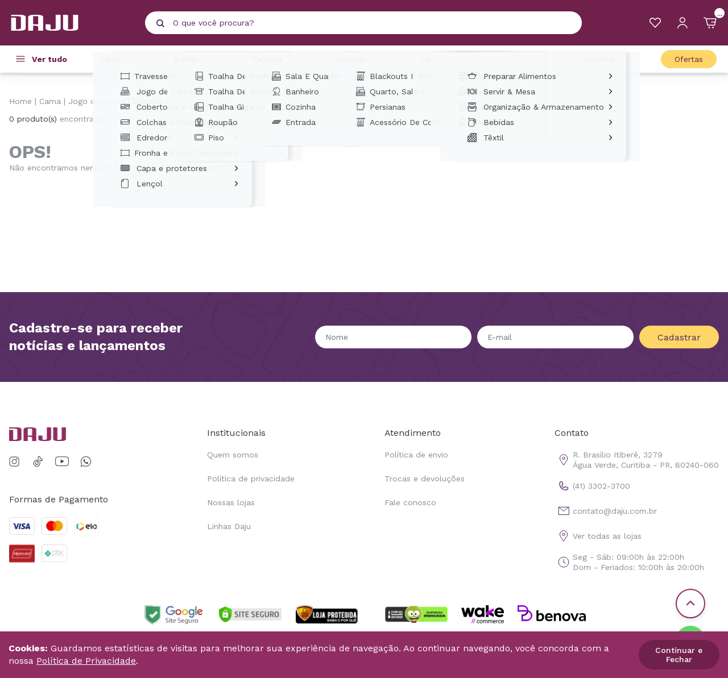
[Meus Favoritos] (655, 23)
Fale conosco (410, 502)
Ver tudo (49, 59)
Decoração (449, 59)
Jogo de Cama (96, 101)
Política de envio (416, 454)
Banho (195, 59)
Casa (532, 59)
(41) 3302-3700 (592, 486)
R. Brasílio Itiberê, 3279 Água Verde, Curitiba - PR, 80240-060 (637, 459)
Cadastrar (679, 337)
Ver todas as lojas (598, 536)
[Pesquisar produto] (160, 23)
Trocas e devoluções (424, 478)
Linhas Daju (229, 526)
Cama (119, 59)
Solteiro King (156, 101)
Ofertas (689, 59)
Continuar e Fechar (678, 655)
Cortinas (360, 59)
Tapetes (276, 59)
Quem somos (232, 454)
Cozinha (609, 59)
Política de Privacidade (86, 660)
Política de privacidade (251, 478)
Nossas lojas (231, 502)
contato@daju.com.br (606, 511)
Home (20, 101)
